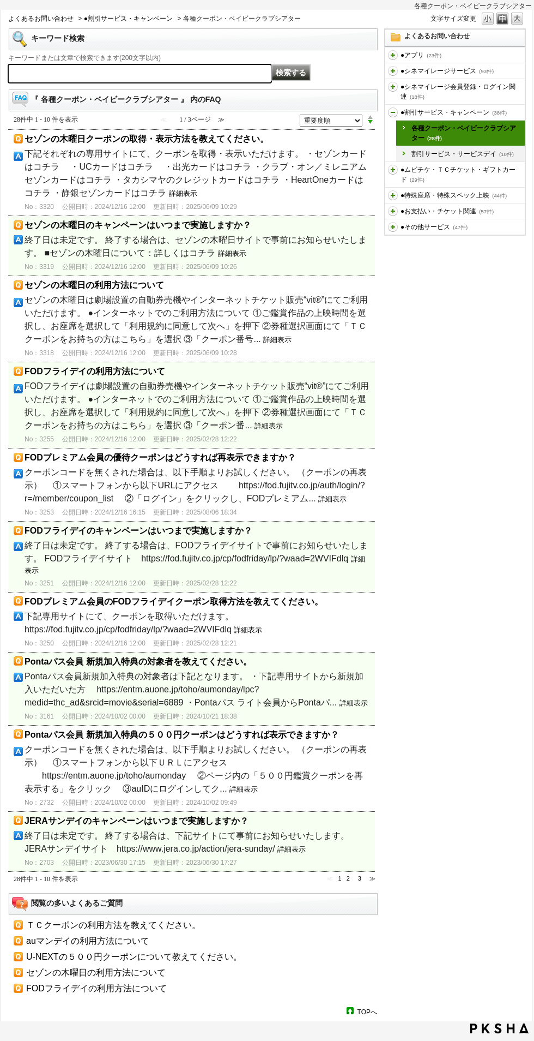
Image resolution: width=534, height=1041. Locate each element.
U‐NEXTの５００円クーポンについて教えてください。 (134, 956)
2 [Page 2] (348, 878)
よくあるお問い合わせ (41, 18)
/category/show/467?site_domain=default (393, 211)
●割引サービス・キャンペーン (128, 18)
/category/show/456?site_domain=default (393, 112)
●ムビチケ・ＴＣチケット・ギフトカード (457, 174)
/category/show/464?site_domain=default (393, 195)
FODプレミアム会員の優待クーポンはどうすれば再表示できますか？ (160, 457)
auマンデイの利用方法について (87, 941)
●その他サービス (434, 227)
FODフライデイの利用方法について (95, 371)
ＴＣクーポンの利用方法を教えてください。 (113, 925)
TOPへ (367, 1011)
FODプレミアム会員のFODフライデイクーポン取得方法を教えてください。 (174, 601)
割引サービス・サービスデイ (462, 154)
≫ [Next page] (372, 878)
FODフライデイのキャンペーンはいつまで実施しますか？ (138, 530)
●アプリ (420, 55)
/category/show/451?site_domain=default (393, 71)
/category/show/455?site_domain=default (393, 87)
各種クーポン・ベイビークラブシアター (463, 133)
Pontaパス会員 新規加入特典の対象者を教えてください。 (138, 661)
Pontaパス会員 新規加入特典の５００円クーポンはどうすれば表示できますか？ (182, 734)
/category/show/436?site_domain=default (393, 55)
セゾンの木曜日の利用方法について (94, 285)
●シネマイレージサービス (447, 71)
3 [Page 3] (359, 878)
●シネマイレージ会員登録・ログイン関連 (457, 91)
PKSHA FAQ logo (499, 1028)
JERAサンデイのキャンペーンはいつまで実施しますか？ (136, 820)
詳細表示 (183, 193)
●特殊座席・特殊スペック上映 (453, 195)
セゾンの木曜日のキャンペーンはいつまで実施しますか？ (138, 225)
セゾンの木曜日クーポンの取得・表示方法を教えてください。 (147, 138)
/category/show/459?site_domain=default (393, 170)
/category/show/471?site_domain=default (393, 227)
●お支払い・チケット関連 (447, 211)
